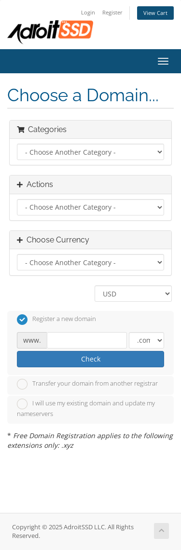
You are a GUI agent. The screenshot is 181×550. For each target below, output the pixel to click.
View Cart (155, 12)
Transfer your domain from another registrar (87, 384)
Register (112, 12)
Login (88, 12)
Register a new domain (56, 319)
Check (90, 358)
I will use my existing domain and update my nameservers (86, 408)
